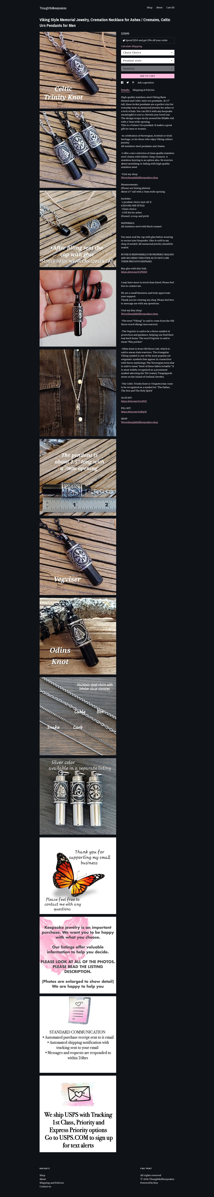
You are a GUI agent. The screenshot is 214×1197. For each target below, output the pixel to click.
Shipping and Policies (52, 1182)
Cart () (170, 7)
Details (125, 90)
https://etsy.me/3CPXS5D (134, 272)
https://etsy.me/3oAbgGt (134, 411)
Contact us (45, 1186)
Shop (149, 7)
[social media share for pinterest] (133, 82)
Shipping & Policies (143, 90)
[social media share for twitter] (128, 82)
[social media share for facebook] (122, 82)
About (159, 7)
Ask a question (146, 82)
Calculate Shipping (131, 46)
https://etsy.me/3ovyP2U (134, 401)
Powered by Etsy (149, 1182)
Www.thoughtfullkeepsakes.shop (139, 177)
